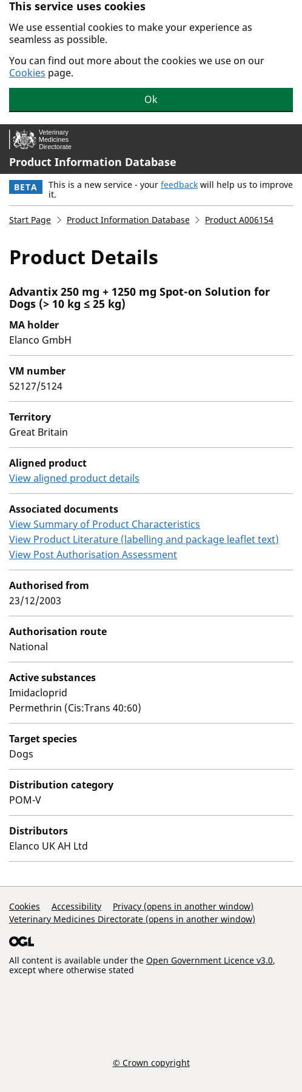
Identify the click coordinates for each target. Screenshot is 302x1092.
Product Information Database (92, 162)
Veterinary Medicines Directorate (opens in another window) (132, 919)
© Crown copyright (151, 1062)
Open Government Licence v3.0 (209, 960)
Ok (151, 99)
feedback (179, 184)
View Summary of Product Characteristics (104, 524)
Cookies (27, 72)
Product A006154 (239, 219)
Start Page (30, 219)
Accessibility (76, 906)
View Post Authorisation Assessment (93, 554)
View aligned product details (74, 478)
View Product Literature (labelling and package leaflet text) (144, 539)
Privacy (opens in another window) (183, 906)
